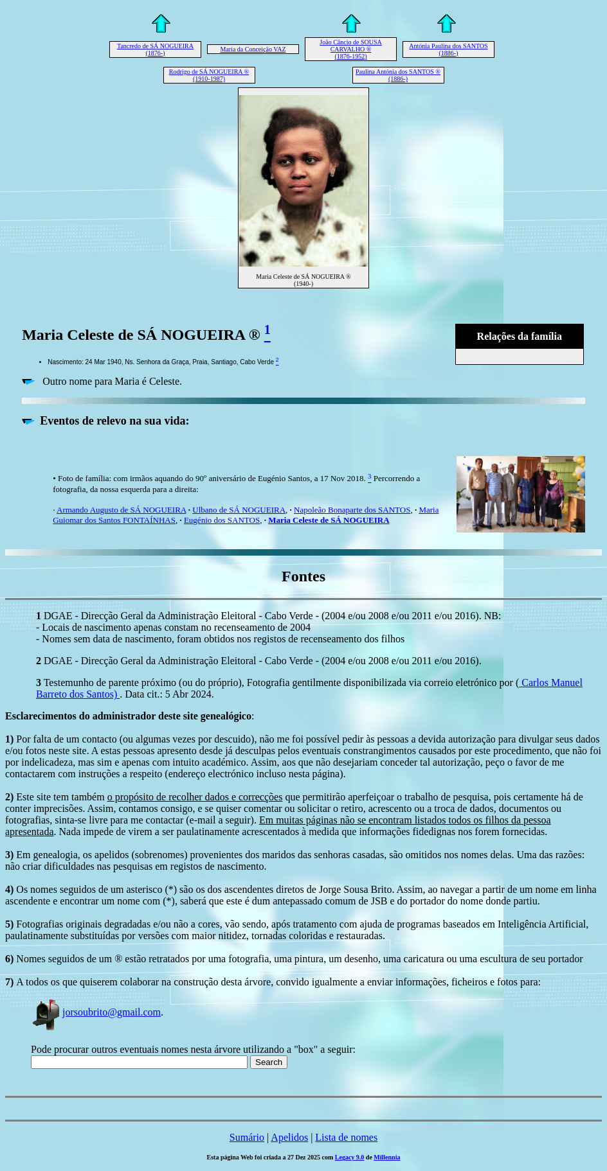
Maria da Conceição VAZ (252, 49)
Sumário (247, 1137)
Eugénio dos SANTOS (222, 520)
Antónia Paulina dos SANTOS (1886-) (448, 49)
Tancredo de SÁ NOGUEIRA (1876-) (155, 49)
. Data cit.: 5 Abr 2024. (167, 694)
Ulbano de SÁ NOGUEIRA (238, 510)
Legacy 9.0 (350, 1157)
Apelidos (289, 1137)
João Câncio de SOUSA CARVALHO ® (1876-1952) (350, 49)
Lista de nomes (346, 1137)
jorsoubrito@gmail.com (96, 1012)
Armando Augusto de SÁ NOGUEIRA (121, 510)
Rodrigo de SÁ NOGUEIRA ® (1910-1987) (209, 75)
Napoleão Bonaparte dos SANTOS (352, 510)
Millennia (387, 1157)
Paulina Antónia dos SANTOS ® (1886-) (398, 75)
